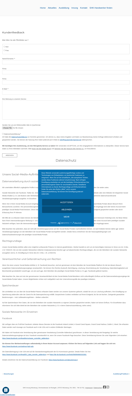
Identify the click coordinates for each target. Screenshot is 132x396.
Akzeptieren (66, 202)
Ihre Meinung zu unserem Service (14, 99)
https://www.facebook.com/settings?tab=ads (17, 346)
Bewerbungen (9, 374)
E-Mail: (5, 89)
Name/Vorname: (8, 59)
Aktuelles (52, 8)
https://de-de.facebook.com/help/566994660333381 (68, 354)
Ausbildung (64, 8)
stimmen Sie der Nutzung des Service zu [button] (69, 149)
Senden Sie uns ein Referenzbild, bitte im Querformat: (21, 125)
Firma (4, 69)
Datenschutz (98, 388)
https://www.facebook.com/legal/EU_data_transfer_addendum (24, 354)
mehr (66, 217)
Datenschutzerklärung (12, 134)
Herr (7, 47)
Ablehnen (66, 209)
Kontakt (83, 8)
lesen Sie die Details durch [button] (41, 149)
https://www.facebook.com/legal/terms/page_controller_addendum (25, 338)
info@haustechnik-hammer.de (70, 140)
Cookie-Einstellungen (7, 395)
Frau (7, 50)
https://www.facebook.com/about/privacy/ (63, 360)
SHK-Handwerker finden (101, 8)
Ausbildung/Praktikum (121, 374)
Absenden (10, 155)
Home (43, 8)
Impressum (89, 388)
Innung (74, 8)
